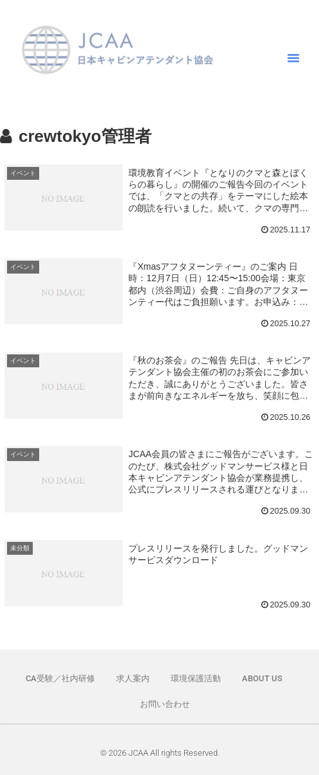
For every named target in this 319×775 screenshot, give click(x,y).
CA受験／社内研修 (60, 678)
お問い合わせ (165, 704)
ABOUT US (262, 678)
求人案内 (133, 678)
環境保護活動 (196, 678)
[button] (293, 57)
